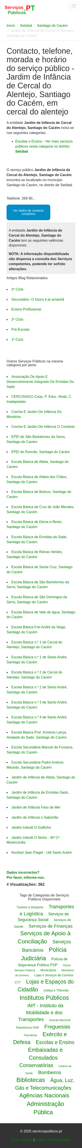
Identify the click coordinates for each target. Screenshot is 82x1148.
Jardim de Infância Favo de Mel (35, 807)
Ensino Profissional (26, 309)
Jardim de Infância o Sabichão (34, 817)
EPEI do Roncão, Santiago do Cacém (40, 452)
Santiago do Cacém (52, 25)
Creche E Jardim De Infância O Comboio (43, 426)
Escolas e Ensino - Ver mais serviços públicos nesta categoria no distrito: (44, 146)
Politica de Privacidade (53, 1140)
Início (11, 25)
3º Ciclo (17, 319)
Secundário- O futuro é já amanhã (37, 299)
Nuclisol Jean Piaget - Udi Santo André (41, 852)
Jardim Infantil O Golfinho (31, 827)
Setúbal (26, 25)
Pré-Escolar (20, 329)
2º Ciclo (17, 289)
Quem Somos (22, 1140)
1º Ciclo (17, 339)
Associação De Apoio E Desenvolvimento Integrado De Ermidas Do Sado (40, 382)
